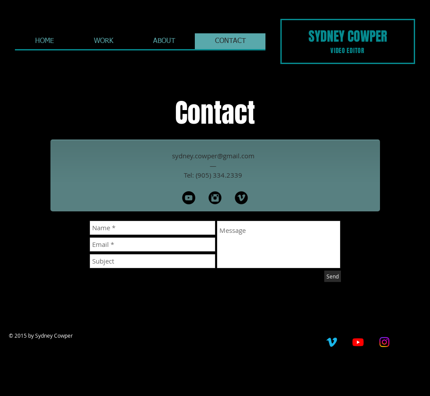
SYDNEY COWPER (347, 36)
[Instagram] (384, 342)
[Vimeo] (331, 342)
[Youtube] (358, 342)
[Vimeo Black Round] (241, 197)
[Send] (332, 276)
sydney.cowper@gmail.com (213, 155)
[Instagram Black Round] (215, 197)
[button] (103, 41)
